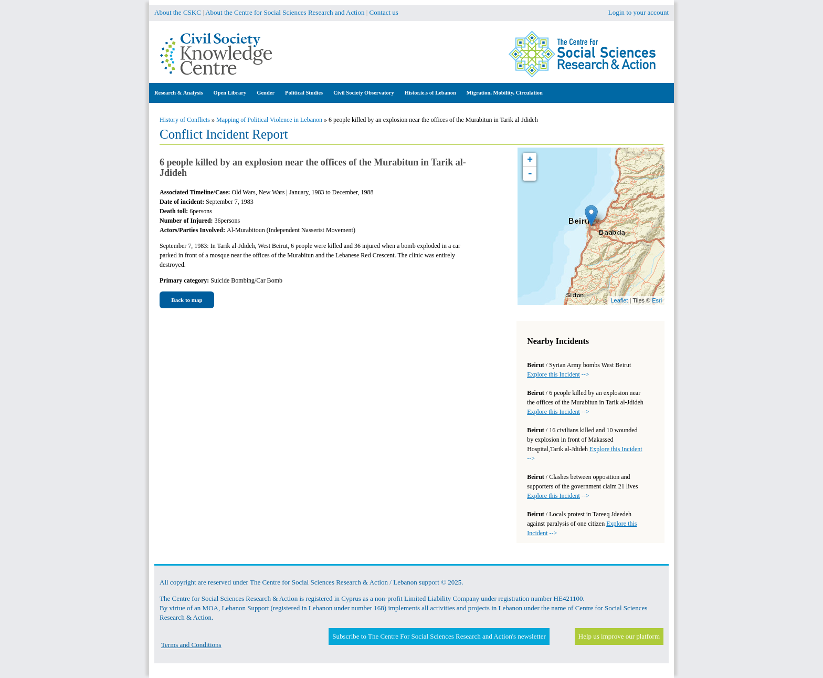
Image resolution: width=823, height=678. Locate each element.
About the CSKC (177, 12)
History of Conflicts (185, 119)
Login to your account (638, 12)
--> (558, 374)
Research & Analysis (178, 93)
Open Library (230, 93)
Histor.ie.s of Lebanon (430, 93)
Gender (266, 93)
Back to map (186, 300)
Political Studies (304, 93)
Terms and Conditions (191, 645)
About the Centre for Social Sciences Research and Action (284, 12)
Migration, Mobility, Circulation (505, 93)
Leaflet (619, 300)
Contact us (384, 12)
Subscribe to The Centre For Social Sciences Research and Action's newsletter (438, 636)
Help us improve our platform (619, 636)
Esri (657, 300)
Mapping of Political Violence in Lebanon (269, 119)
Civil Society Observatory (363, 93)
